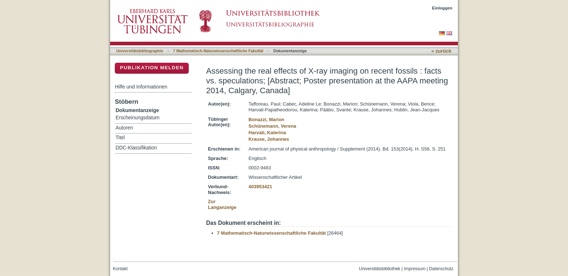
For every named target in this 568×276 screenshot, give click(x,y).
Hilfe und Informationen (141, 87)
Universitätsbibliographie (139, 51)
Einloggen (442, 7)
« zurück (441, 51)
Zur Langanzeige (222, 204)
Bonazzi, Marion (266, 119)
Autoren (124, 128)
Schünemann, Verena (272, 126)
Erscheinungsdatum (137, 117)
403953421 (260, 186)
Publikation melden (152, 67)
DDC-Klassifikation (136, 148)
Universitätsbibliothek (379, 268)
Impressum (415, 268)
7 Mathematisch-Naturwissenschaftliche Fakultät (218, 51)
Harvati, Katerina (267, 132)
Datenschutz (441, 268)
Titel (120, 137)
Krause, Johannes (268, 139)
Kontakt (120, 268)
